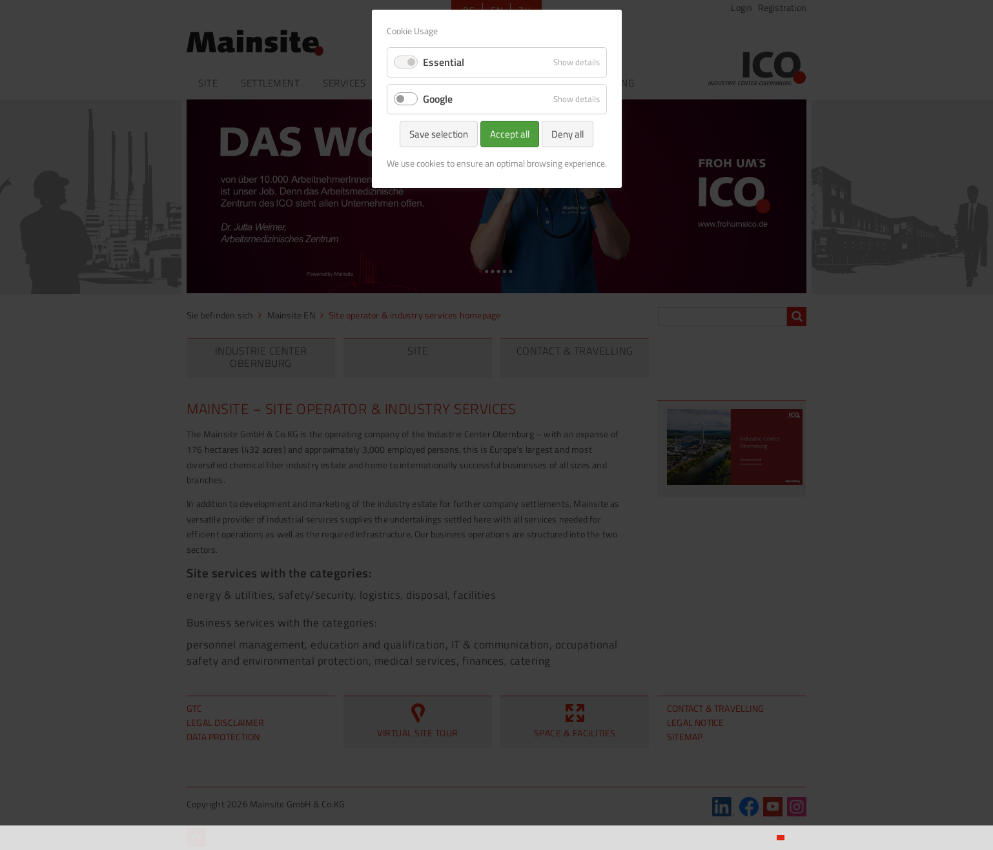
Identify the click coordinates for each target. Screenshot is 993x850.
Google (438, 99)
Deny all (567, 134)
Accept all (509, 134)
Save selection (438, 134)
